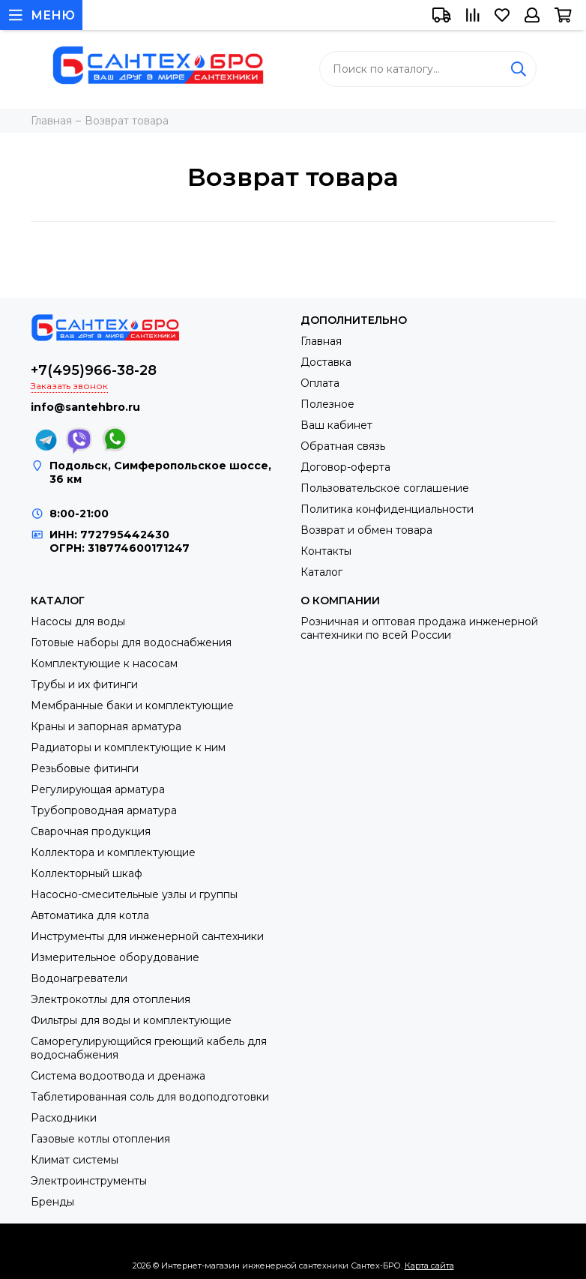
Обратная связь (342, 446)
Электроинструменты (89, 1181)
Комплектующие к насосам (104, 663)
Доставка (325, 362)
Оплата (319, 383)
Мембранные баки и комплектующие (132, 705)
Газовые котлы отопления (100, 1139)
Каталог (321, 572)
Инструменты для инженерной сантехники (147, 936)
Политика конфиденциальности (387, 509)
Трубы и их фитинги (84, 684)
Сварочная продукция (91, 831)
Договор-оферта (345, 467)
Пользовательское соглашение (384, 488)
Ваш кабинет (336, 425)
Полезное (327, 404)
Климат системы (74, 1160)
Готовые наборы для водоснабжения (131, 642)
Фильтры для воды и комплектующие (131, 1020)
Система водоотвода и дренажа (118, 1076)
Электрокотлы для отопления (110, 999)
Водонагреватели (79, 978)
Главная (321, 341)
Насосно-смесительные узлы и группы (134, 894)
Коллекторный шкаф (86, 873)
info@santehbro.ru (85, 407)
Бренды (52, 1202)
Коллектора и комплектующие (113, 852)
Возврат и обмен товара (366, 530)
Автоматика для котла (90, 915)
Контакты (325, 551)
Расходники (64, 1118)
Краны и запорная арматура (106, 726)
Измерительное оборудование (115, 957)
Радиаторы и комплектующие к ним (128, 747)
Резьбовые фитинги (85, 768)
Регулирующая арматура (98, 789)
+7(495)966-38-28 (94, 370)
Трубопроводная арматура (104, 810)
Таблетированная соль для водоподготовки (150, 1097)
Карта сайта (429, 1265)
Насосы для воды (78, 621)
